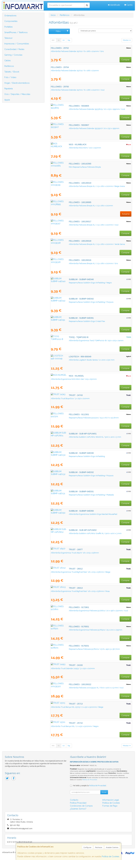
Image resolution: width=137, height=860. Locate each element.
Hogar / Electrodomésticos (17, 83)
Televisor (8, 38)
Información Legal (110, 800)
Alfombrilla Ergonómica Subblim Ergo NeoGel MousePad (75, 514)
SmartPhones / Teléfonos (16, 32)
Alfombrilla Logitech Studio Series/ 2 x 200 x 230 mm (73, 360)
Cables (7, 60)
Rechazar (98, 847)
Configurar (87, 847)
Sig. (69, 40)
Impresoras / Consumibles (16, 44)
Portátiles (8, 27)
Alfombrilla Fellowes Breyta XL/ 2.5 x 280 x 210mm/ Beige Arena (79, 186)
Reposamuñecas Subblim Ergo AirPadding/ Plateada (73, 495)
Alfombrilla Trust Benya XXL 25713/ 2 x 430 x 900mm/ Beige (77, 707)
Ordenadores (10, 15)
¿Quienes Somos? (78, 809)
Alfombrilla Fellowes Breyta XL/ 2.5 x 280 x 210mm (73, 205)
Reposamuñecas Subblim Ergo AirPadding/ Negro (72, 282)
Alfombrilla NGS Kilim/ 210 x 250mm (67, 148)
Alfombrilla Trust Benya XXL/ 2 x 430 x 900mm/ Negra (74, 726)
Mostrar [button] (127, 40)
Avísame (126, 214)
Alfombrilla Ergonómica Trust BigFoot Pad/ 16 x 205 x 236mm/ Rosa (80, 591)
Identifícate (114, 5)
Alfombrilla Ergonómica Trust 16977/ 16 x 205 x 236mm (75, 553)
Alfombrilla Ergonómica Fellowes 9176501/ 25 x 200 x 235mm (77, 630)
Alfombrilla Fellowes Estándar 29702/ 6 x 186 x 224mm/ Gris (77, 51)
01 (59, 40)
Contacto (74, 800)
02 (64, 40)
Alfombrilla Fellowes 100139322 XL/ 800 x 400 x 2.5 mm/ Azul (78, 687)
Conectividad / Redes (14, 49)
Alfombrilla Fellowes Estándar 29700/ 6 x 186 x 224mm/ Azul (77, 90)
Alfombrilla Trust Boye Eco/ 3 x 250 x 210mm (70, 398)
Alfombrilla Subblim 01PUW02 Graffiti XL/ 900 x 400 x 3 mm (77, 533)
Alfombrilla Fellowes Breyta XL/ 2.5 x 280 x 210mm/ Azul (75, 225)
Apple (7, 100)
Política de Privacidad (89, 779)
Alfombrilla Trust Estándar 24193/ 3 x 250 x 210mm (73, 668)
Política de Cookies (110, 856)
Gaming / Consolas (13, 55)
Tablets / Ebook (11, 72)
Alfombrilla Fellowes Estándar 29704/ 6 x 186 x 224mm (75, 70)
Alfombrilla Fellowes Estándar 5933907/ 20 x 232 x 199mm (76, 128)
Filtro (62, 31)
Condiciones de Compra (81, 806)
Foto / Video (10, 77)
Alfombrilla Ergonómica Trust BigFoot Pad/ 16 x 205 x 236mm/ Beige (80, 572)
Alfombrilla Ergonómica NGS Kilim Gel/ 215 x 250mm (74, 379)
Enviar (104, 792)
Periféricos (9, 66)
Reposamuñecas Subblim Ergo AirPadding (69, 456)
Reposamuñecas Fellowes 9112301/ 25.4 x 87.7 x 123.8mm (76, 418)
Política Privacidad (78, 803)
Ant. (53, 40)
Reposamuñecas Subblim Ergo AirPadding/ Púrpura (73, 302)
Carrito (128, 5)
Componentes (10, 21)
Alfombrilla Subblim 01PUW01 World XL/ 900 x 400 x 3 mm (77, 437)
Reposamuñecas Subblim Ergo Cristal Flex (69, 321)
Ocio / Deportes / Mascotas (17, 94)
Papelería (8, 88)
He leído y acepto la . (89, 785)
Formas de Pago (109, 806)
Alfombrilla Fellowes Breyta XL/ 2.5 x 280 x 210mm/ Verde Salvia (79, 244)
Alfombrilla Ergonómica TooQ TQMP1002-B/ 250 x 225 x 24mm (78, 340)
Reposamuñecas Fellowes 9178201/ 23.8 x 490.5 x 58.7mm (76, 649)
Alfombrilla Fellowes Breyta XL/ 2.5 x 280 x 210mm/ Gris (75, 263)
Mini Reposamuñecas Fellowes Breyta (67, 167)
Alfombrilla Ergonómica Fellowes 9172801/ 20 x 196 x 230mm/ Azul (80, 610)
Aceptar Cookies (112, 847)
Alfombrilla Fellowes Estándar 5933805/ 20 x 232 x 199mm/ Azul (79, 109)
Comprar (125, 60)
